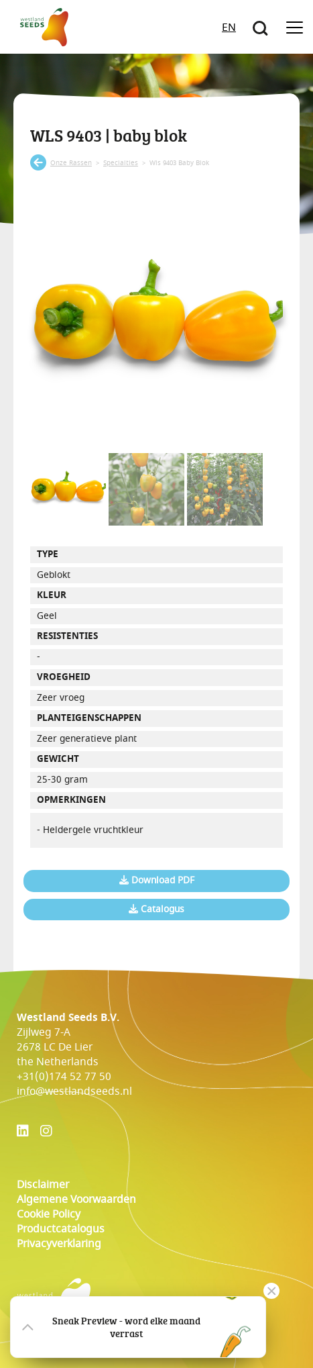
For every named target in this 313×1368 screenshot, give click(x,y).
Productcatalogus (61, 1229)
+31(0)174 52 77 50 (64, 1076)
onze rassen (71, 163)
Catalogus (156, 909)
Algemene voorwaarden (76, 1199)
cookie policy (48, 1214)
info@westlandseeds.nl (74, 1091)
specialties (120, 163)
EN (229, 27)
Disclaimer (43, 1184)
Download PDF (156, 880)
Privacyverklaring (59, 1243)
